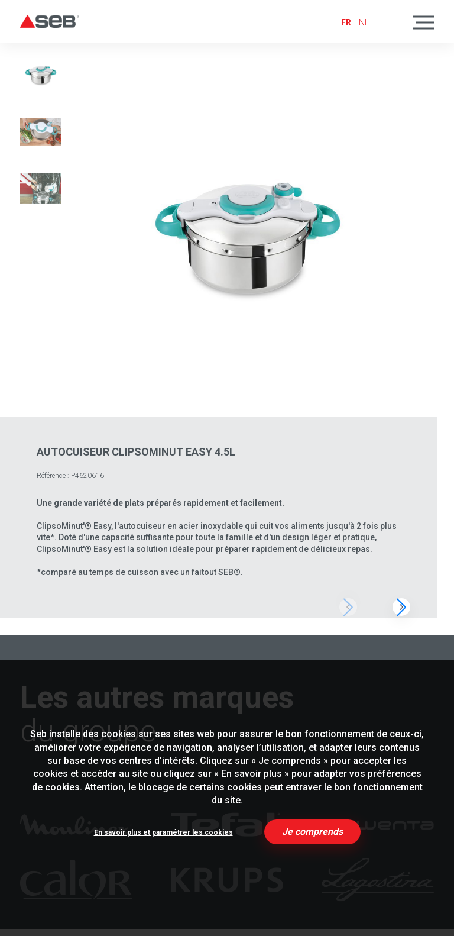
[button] (401, 607)
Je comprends (312, 831)
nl (364, 22)
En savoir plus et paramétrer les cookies (163, 832)
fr (346, 22)
